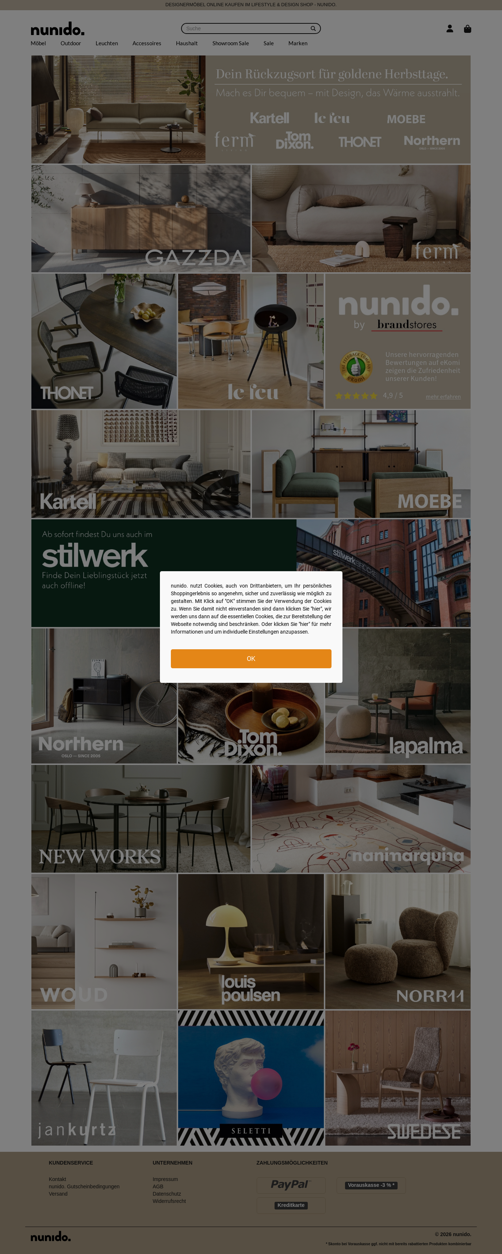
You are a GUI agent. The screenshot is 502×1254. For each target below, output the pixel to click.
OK (251, 658)
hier (316, 609)
